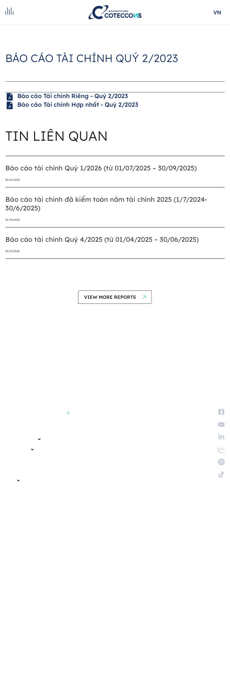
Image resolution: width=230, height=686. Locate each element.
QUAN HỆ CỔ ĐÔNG (24, 470)
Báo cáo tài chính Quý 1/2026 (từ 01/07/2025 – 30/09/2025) (101, 168)
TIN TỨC (13, 490)
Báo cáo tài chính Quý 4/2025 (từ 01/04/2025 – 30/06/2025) (102, 239)
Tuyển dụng (18, 514)
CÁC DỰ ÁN (19, 450)
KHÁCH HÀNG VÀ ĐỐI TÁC (30, 459)
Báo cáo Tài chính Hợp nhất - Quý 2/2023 (71, 105)
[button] (115, 297)
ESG (12, 481)
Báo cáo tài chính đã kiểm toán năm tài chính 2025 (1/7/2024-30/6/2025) (106, 203)
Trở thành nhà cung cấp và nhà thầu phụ (50, 534)
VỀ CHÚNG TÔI (23, 439)
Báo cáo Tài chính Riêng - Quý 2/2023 (66, 96)
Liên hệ (13, 524)
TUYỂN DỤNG (18, 501)
